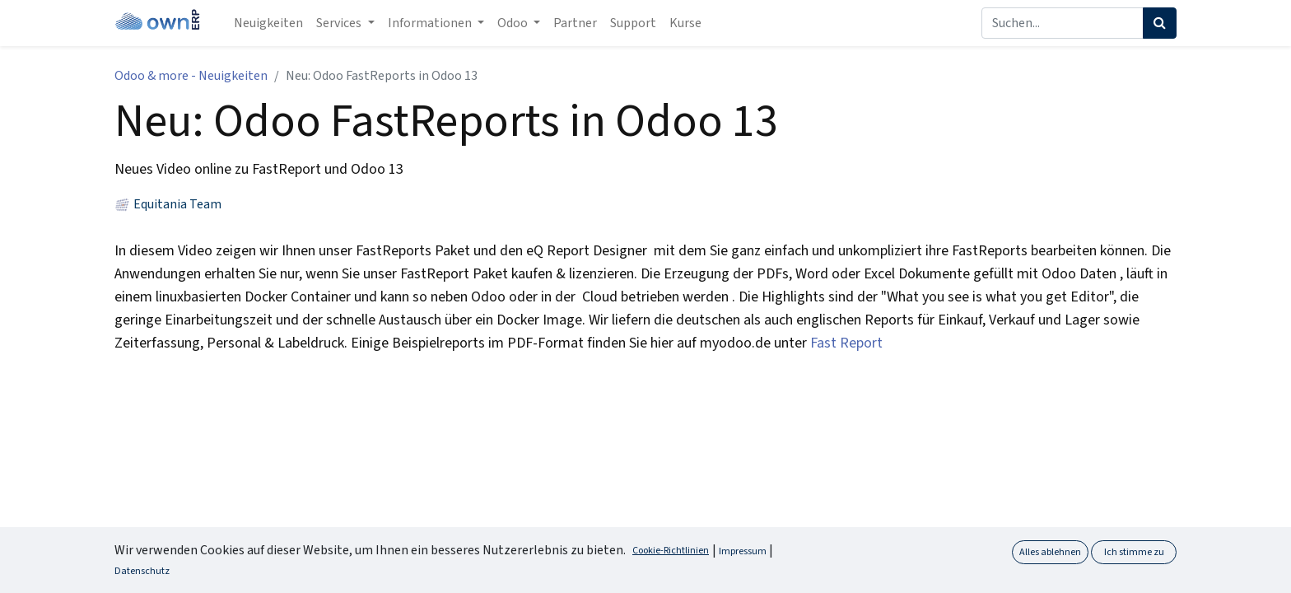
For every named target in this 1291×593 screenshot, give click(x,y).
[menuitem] (268, 23)
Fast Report (846, 343)
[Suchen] (1160, 23)
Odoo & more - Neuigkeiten (191, 76)
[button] (1250, 567)
